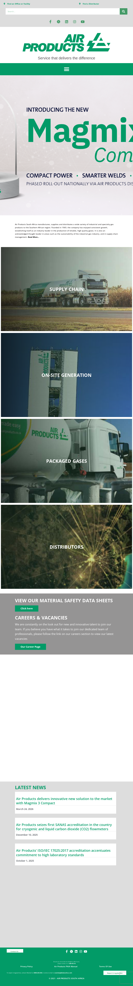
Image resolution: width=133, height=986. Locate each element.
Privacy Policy (26, 966)
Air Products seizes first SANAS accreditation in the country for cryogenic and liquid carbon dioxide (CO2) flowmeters (64, 826)
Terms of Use (105, 966)
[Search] (123, 11)
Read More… (33, 237)
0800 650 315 (72, 963)
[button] (66, 69)
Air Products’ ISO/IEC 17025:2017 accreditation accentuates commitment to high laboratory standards (63, 852)
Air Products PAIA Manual (65, 966)
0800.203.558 (38, 973)
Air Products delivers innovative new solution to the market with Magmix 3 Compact (64, 800)
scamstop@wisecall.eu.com (63, 973)
